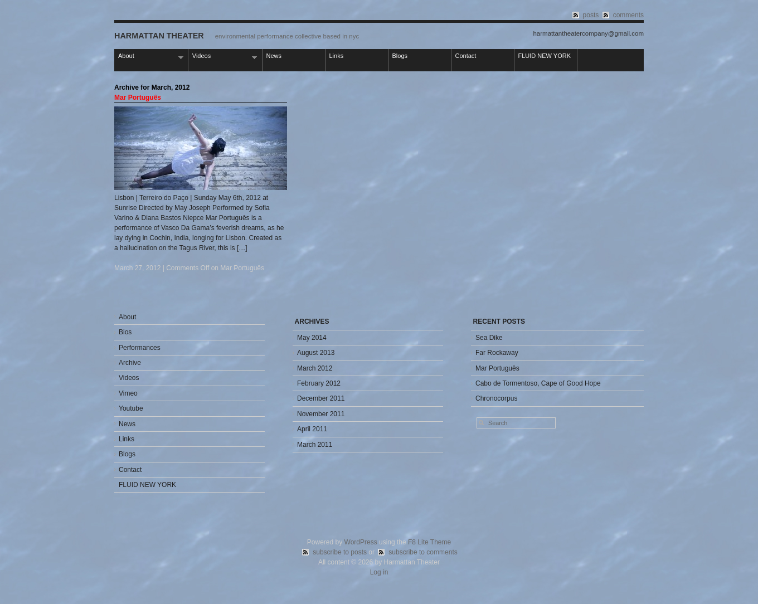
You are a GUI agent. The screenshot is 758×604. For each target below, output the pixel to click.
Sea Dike (489, 338)
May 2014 (312, 338)
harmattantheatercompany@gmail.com (588, 34)
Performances (140, 348)
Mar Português (137, 97)
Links (336, 55)
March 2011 (314, 445)
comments (628, 15)
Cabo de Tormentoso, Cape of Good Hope (538, 383)
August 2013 (315, 353)
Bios (125, 332)
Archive (130, 363)
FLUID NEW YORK (544, 55)
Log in (379, 572)
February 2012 (319, 383)
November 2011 (320, 414)
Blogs (400, 55)
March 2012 (314, 368)
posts (591, 15)
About (148, 56)
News (274, 55)
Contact (466, 55)
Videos (222, 56)
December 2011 (320, 398)
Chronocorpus (496, 398)
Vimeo (128, 393)
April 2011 (312, 429)
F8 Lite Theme (429, 542)
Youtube (131, 408)
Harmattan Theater (159, 35)
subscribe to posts (340, 552)
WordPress (360, 542)
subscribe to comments (422, 552)
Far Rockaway (496, 353)
